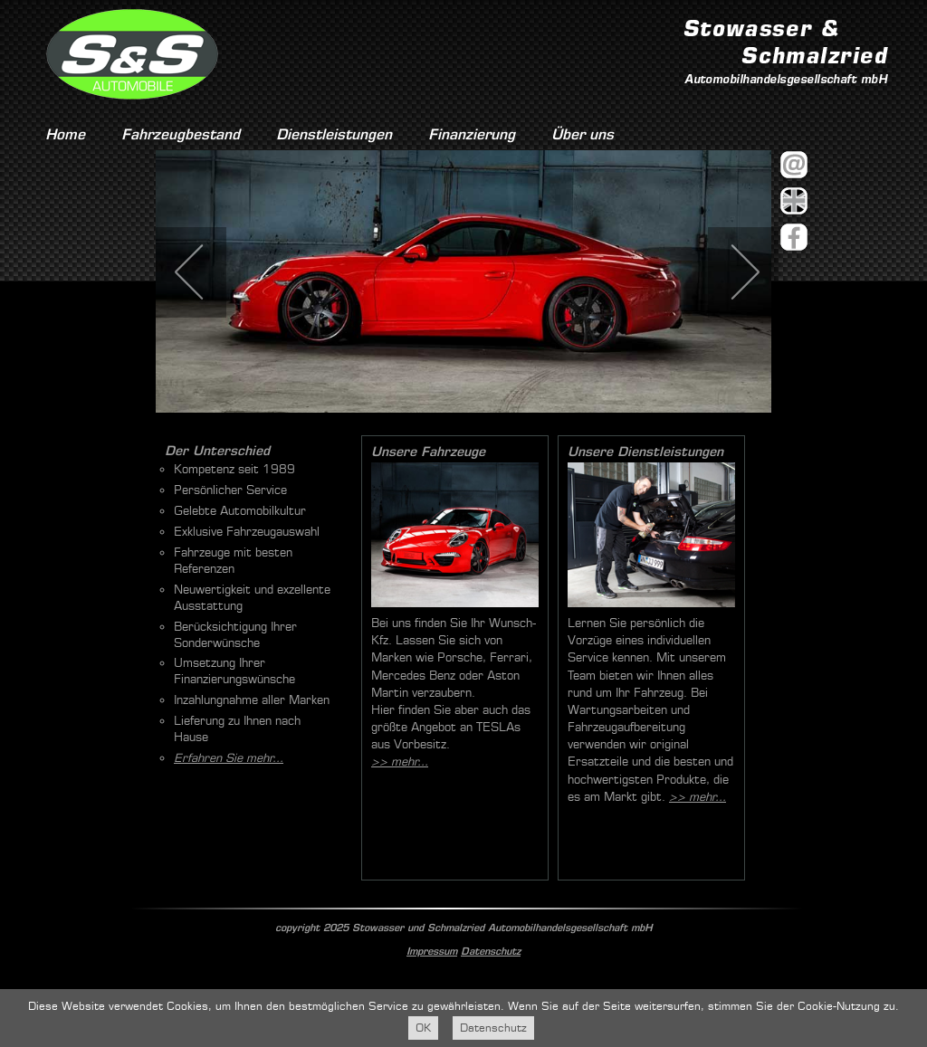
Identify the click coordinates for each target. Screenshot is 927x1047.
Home (65, 134)
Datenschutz (491, 951)
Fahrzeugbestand (180, 134)
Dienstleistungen (334, 134)
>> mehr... (399, 761)
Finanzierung (471, 134)
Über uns (582, 134)
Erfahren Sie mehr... (228, 758)
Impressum (431, 951)
